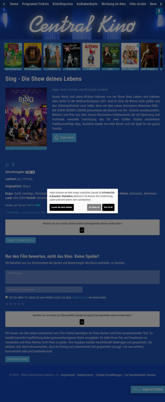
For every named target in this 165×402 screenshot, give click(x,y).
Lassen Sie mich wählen (61, 207)
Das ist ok (108, 207)
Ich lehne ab (94, 207)
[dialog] (82, 201)
